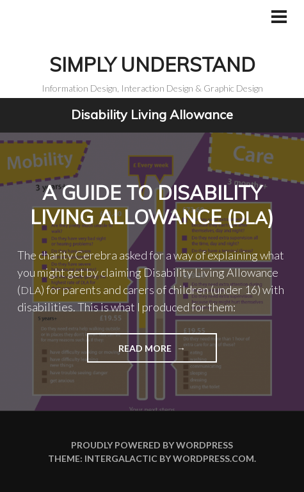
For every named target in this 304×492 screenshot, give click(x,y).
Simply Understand (152, 65)
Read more (130, 352)
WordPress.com (213, 458)
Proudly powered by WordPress (152, 444)
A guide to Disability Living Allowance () (152, 205)
